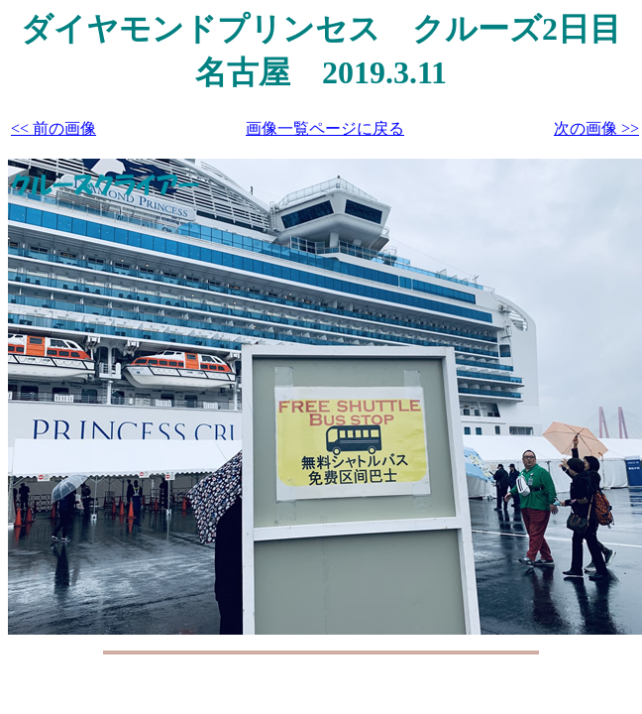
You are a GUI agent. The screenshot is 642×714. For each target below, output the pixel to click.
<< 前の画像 (53, 128)
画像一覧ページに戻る (325, 128)
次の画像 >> (596, 128)
